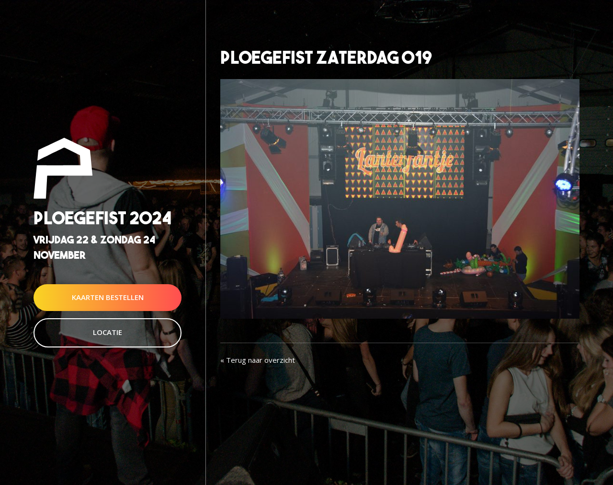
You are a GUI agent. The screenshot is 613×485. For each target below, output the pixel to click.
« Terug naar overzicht (257, 360)
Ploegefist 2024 (102, 218)
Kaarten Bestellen (108, 297)
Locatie (107, 332)
